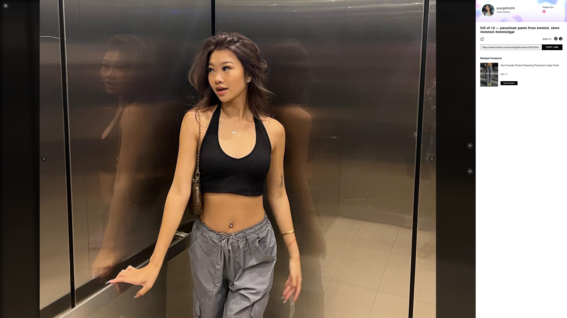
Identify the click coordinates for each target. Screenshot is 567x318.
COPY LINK (552, 47)
